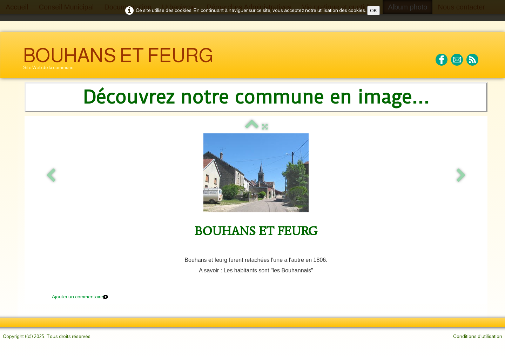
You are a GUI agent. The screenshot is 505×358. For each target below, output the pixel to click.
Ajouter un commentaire (77, 296)
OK (373, 10)
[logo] (118, 60)
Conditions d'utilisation (477, 336)
